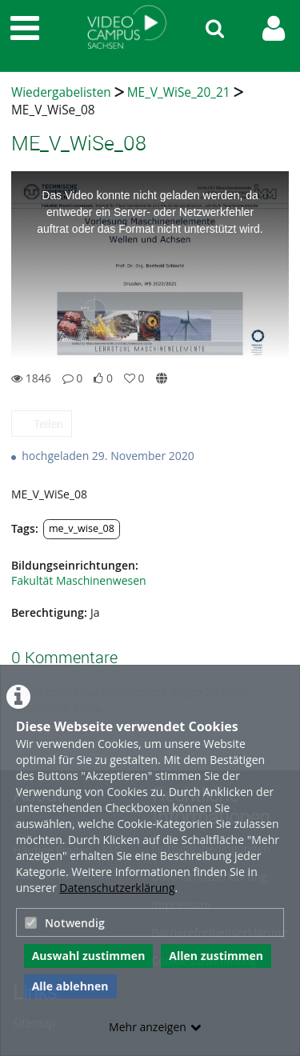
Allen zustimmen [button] (216, 955)
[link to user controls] (274, 28)
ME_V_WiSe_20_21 (178, 92)
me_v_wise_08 (81, 528)
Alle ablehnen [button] (70, 986)
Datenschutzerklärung (116, 887)
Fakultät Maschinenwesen (78, 580)
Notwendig (65, 922)
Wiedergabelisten (61, 92)
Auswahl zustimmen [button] (89, 955)
